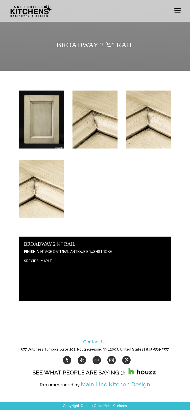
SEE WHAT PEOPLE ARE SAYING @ (95, 372)
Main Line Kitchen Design (115, 384)
